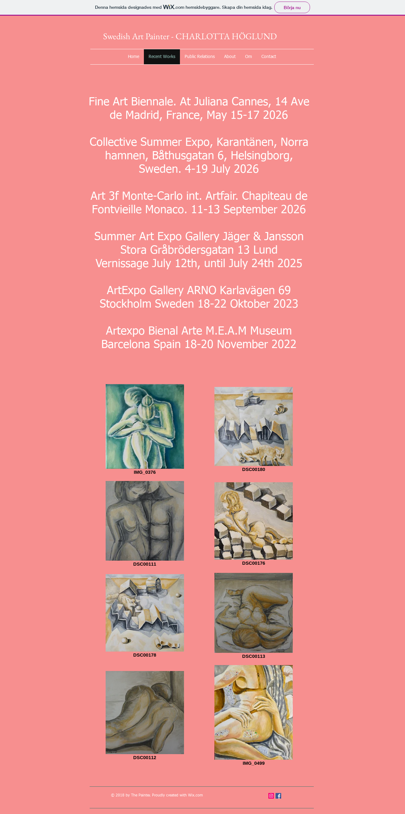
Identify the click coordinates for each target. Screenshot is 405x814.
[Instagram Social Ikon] (271, 796)
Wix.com (195, 795)
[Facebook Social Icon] (278, 796)
